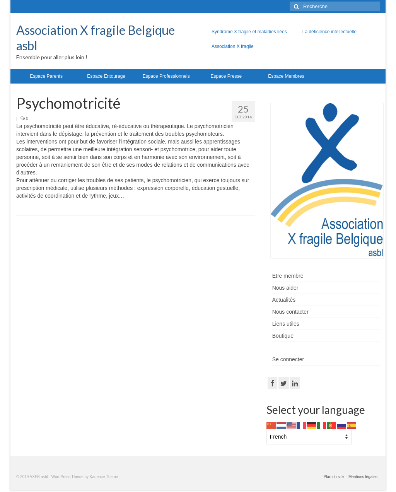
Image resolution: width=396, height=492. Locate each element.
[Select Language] (309, 436)
